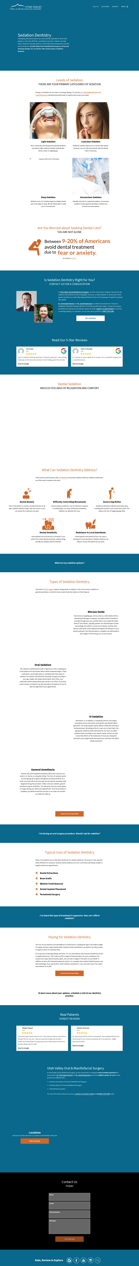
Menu (125, 6)
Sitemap (61, 1263)
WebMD (73, 244)
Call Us (95, 6)
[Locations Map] (104, 1115)
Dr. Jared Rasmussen (48, 284)
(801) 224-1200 (63, 289)
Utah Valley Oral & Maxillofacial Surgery (38, 278)
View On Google (23, 341)
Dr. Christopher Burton (89, 92)
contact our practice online (84, 1071)
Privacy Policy (71, 1263)
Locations (105, 6)
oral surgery (49, 567)
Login (79, 1263)
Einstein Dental (104, 1259)
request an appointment (97, 287)
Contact (115, 6)
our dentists (63, 455)
